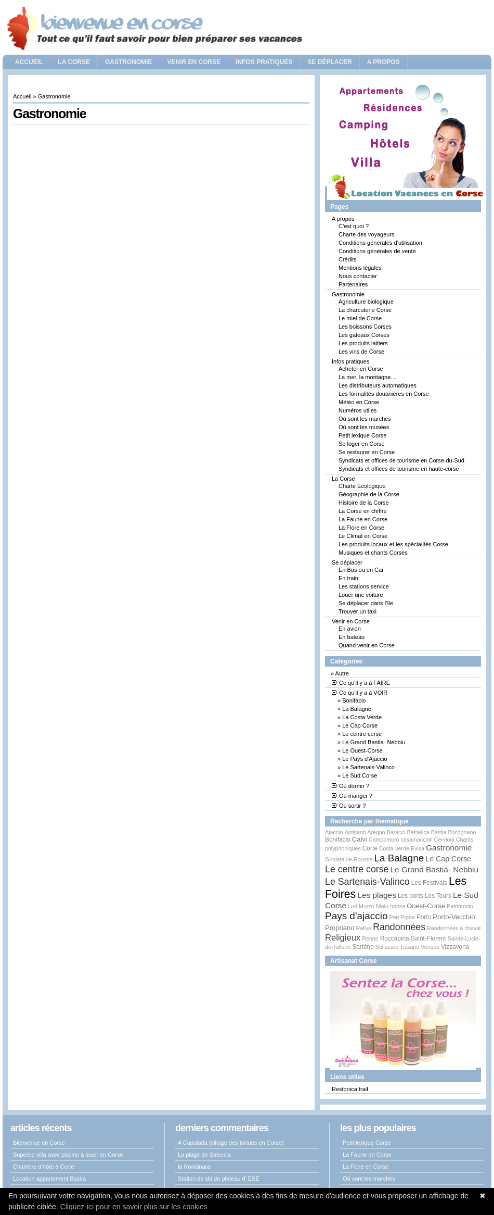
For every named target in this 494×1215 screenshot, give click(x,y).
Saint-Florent (428, 938)
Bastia (439, 832)
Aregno (376, 832)
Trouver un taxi (357, 611)
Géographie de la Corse (369, 494)
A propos (383, 62)
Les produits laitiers (363, 343)
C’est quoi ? (354, 226)
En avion (350, 628)
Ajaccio (334, 832)
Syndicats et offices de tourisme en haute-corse (399, 469)
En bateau (352, 637)
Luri (352, 906)
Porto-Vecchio (454, 917)
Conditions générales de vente (377, 251)
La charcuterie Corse (365, 310)
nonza (397, 906)
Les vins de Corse (361, 351)
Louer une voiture (361, 595)
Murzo (366, 906)
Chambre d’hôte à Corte (43, 1166)
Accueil (29, 62)
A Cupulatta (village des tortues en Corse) (231, 1142)
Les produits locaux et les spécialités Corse (393, 544)
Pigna (408, 917)
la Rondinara (194, 1166)
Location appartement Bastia (49, 1178)
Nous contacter (358, 276)
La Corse (74, 62)
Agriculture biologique (366, 301)
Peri (394, 917)
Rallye (364, 928)
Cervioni (444, 839)
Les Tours (438, 895)
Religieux (342, 938)
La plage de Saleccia (204, 1154)
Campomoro (384, 839)
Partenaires (353, 284)
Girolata (334, 859)
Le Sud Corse (359, 775)
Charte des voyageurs (367, 234)
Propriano (340, 928)
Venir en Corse (194, 62)
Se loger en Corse (362, 444)
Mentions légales (360, 268)
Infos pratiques (264, 62)
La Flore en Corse (361, 527)
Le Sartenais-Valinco (368, 767)
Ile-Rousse (359, 859)
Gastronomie (128, 62)
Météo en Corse (359, 402)
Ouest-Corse (426, 906)
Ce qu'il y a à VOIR (359, 693)
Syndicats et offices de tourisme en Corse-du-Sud (401, 460)
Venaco (430, 947)
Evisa (417, 848)
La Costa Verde (362, 717)
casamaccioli (417, 839)
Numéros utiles (357, 410)
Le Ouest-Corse (362, 750)
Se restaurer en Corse (367, 452)
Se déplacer (329, 62)
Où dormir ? (350, 786)
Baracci (396, 832)
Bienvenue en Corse (39, 1142)
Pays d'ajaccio (356, 915)
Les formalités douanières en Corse (384, 394)
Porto (424, 917)
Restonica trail (350, 1089)
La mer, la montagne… (367, 377)
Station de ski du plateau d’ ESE (218, 1178)
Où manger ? (352, 796)
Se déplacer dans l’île (366, 603)
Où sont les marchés (365, 419)
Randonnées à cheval (453, 928)
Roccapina (394, 938)
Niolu (382, 906)
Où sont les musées (364, 427)
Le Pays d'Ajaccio (364, 759)
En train (348, 578)
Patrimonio (460, 906)
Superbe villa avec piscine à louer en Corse (68, 1154)
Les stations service (364, 586)
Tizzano (409, 947)
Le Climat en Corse (363, 536)
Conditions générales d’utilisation (380, 243)
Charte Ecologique (362, 486)
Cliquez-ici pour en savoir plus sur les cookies (133, 1207)
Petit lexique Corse (362, 435)
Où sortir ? (349, 806)
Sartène (362, 946)
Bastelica (418, 832)
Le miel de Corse (360, 318)
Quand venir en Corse (367, 645)
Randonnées (399, 927)
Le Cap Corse (360, 725)
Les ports (410, 895)
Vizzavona (455, 946)
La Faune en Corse (363, 519)
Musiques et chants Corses (373, 552)
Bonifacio (354, 700)
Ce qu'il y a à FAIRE (361, 683)
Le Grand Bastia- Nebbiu (373, 742)
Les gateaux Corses (364, 335)
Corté (370, 848)
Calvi (359, 839)
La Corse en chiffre (363, 511)
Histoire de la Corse (364, 502)
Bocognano (462, 832)
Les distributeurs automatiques (378, 385)
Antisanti (355, 832)
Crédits (348, 259)
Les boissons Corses (365, 326)
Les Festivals (429, 882)
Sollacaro (386, 947)
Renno (370, 938)
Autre (342, 673)
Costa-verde (394, 848)
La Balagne (356, 709)
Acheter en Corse (361, 369)
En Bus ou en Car (361, 570)
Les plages (376, 895)
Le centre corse (362, 734)
